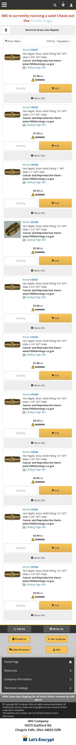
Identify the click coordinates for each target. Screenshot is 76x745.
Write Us (56, 629)
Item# (30, 49)
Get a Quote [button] (57, 639)
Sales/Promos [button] (19, 649)
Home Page (11, 662)
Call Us (19, 629)
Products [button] (19, 639)
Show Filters (13, 41)
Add (55, 88)
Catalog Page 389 (34, 67)
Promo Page (41, 20)
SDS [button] (56, 649)
